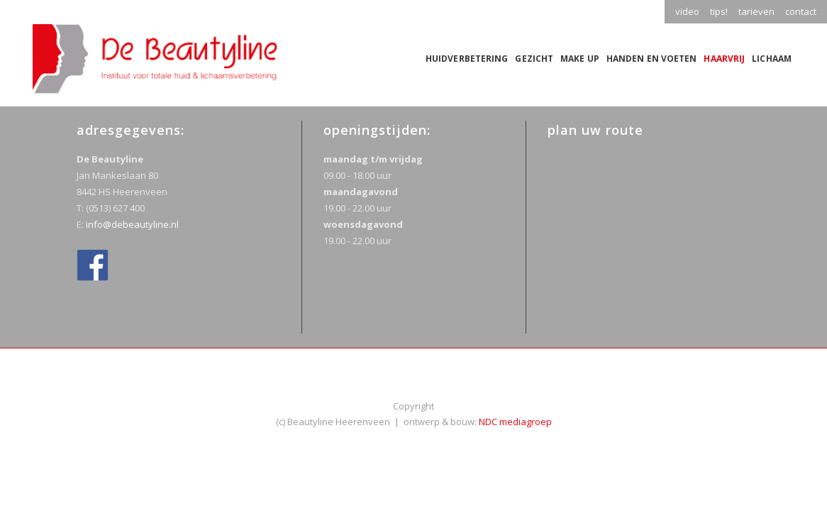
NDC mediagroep (515, 421)
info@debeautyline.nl (132, 224)
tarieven (756, 11)
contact (800, 11)
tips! (719, 11)
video (687, 11)
